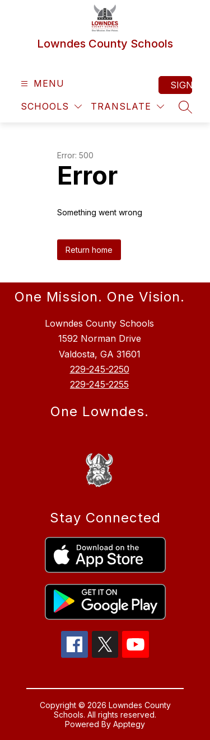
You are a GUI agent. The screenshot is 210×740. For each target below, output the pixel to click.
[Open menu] (41, 84)
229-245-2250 (99, 369)
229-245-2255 (99, 384)
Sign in (181, 85)
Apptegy (129, 724)
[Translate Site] (127, 107)
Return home (89, 249)
